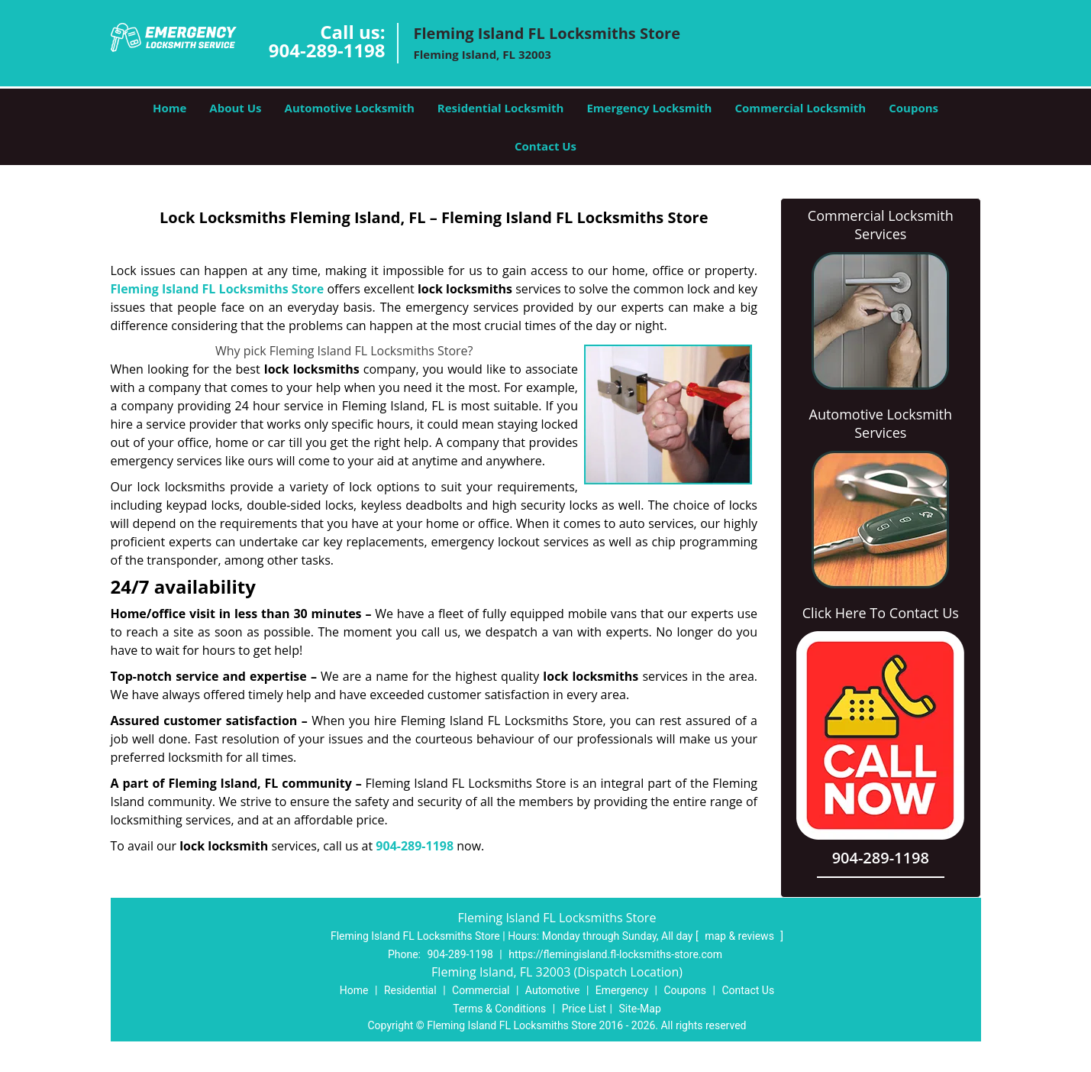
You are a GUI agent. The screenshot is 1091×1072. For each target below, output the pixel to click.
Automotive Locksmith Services (880, 423)
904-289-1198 (327, 50)
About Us (235, 107)
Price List (584, 1008)
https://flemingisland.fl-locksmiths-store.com (615, 954)
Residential (410, 990)
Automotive (552, 990)
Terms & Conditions (499, 1008)
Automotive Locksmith (350, 107)
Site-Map (640, 1008)
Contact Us (545, 146)
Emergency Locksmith (649, 107)
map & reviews (740, 936)
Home (169, 107)
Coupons (913, 107)
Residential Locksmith (500, 107)
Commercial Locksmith (800, 107)
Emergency (622, 990)
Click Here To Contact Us (880, 613)
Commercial (480, 990)
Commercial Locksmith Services (881, 224)
